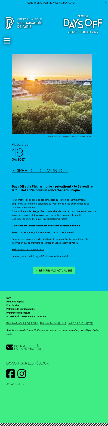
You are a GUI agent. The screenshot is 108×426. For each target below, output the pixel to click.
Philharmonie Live (53, 323)
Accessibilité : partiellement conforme (26, 316)
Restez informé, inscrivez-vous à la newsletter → (52, 3)
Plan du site (12, 305)
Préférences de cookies (18, 312)
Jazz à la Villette (80, 323)
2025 (83, 23)
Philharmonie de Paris (22, 323)
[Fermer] (105, 2)
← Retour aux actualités (54, 270)
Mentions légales (15, 301)
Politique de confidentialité (20, 309)
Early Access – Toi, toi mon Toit (28, 249)
